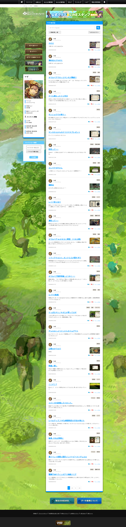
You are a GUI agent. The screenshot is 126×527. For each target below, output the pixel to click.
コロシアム (97, 307)
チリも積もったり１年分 (58, 96)
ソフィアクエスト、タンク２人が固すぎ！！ (65, 257)
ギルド (70, 2)
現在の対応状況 (96, 2)
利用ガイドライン (64, 513)
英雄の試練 (97, 144)
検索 (34, 157)
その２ (51, 43)
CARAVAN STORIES (63, 523)
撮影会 (51, 185)
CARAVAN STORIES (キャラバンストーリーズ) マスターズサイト (33, 14)
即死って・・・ (53, 149)
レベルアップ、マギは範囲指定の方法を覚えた (67, 420)
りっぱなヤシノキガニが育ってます (63, 312)
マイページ (29, 2)
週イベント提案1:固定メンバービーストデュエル (68, 456)
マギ (31, 6)
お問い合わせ (83, 513)
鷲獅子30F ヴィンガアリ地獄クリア (62, 474)
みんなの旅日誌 (60, 2)
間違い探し (53, 365)
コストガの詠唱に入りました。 (61, 403)
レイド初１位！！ (55, 202)
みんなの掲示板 (48, 2)
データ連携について (33, 57)
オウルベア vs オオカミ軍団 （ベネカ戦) (65, 239)
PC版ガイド (33, 45)
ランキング (78, 2)
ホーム (25, 6)
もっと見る (97, 50)
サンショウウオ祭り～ (57, 114)
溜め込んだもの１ (56, 60)
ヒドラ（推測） (54, 294)
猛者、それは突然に (56, 438)
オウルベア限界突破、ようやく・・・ (62, 276)
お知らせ (38, 2)
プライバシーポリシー (42, 513)
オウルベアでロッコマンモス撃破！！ (63, 77)
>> (79, 488)
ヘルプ (86, 2)
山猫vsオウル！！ (55, 348)
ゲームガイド (33, 69)
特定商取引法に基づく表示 (54, 513)
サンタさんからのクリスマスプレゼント (64, 132)
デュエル (93, 398)
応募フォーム (90, 513)
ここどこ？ (53, 384)
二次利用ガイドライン (74, 513)
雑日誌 (94, 72)
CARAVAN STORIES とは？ (33, 63)
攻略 (99, 72)
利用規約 (35, 513)
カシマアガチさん (56, 168)
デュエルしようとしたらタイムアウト (63, 331)
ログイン (33, 51)
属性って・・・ (53, 220)
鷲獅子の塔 (97, 215)
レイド (98, 197)
